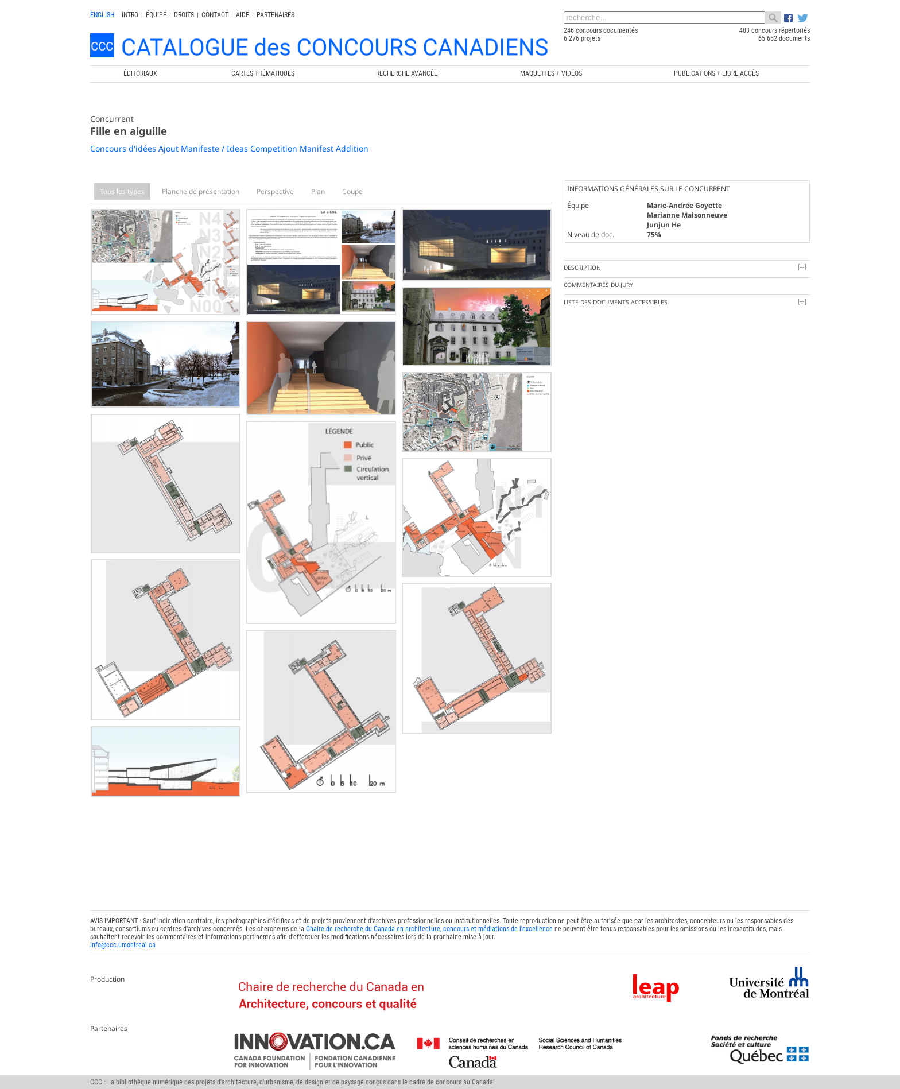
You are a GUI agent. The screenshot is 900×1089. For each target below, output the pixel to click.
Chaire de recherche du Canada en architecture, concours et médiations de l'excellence (429, 929)
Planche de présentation (200, 191)
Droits (184, 15)
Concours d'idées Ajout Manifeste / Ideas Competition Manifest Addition (229, 148)
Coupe (352, 191)
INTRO (130, 15)
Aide (242, 15)
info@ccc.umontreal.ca (123, 945)
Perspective (275, 191)
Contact (214, 15)
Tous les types (122, 191)
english (102, 15)
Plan (318, 191)
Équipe (156, 15)
